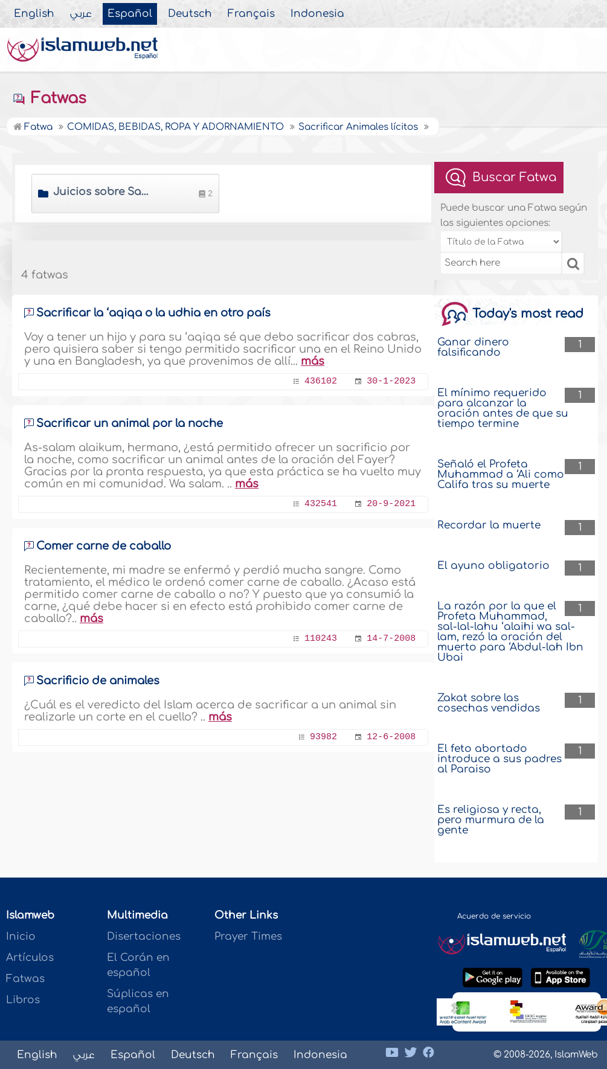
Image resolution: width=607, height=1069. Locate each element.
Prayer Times (248, 936)
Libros (23, 1000)
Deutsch (190, 13)
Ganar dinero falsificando (473, 347)
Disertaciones (144, 936)
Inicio (21, 936)
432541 (320, 504)
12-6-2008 (391, 737)
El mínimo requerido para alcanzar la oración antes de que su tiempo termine (502, 408)
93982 (323, 737)
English (34, 13)
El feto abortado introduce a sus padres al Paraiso (499, 759)
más (312, 361)
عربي (81, 13)
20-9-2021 (391, 504)
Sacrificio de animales (97, 681)
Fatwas (49, 98)
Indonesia (317, 13)
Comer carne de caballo (103, 546)
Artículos (30, 957)
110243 (320, 639)
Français (251, 13)
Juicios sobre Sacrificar (102, 191)
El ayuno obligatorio (493, 565)
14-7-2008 (391, 639)
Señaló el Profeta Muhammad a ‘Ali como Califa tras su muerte (500, 474)
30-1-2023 (391, 381)
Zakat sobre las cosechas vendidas (488, 703)
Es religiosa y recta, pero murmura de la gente (490, 820)
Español (130, 13)
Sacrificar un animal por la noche (129, 423)
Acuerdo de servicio (494, 916)
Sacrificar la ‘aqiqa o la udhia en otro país (153, 313)
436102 (320, 381)
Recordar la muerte (489, 525)
